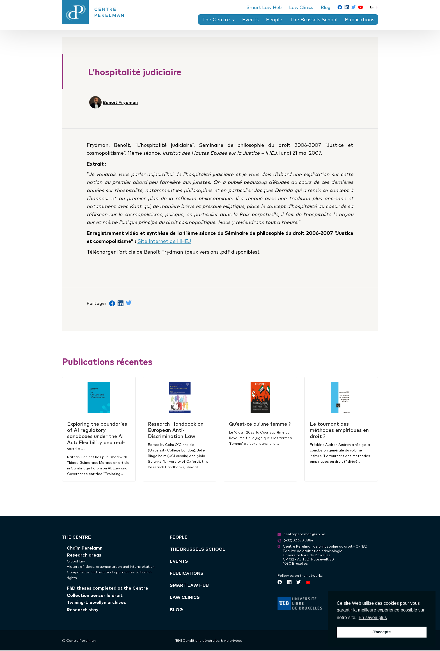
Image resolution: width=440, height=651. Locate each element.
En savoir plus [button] (373, 617)
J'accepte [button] (381, 632)
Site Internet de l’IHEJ (165, 241)
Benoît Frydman (120, 102)
